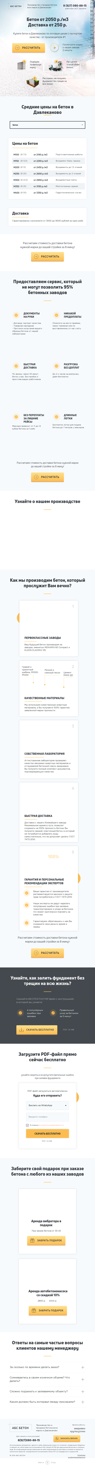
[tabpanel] (47, 171)
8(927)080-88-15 (29, 1440)
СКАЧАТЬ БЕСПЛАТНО (48, 1133)
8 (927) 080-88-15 (75, 5)
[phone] (47, 1117)
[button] (28, 47)
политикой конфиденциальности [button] (52, 1125)
